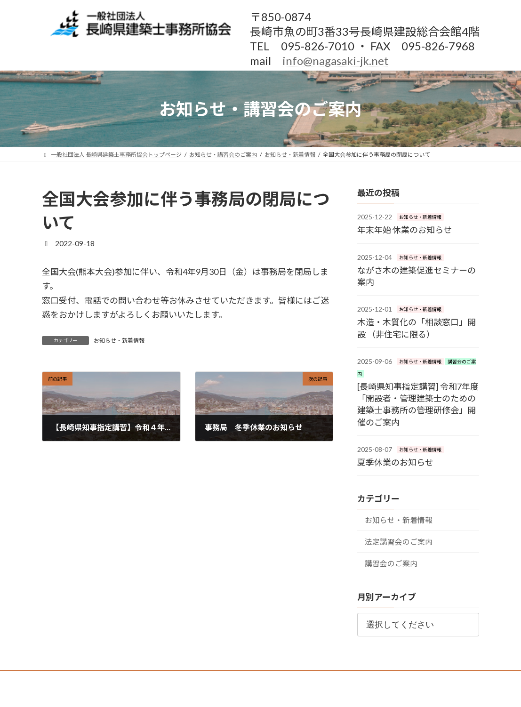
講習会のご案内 (391, 563)
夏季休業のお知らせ (395, 462)
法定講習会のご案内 (399, 541)
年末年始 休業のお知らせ (404, 230)
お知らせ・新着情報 (119, 340)
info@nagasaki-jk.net (335, 60)
